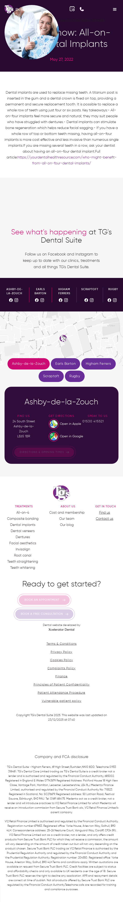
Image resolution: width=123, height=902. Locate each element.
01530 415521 (93, 421)
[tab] (28, 364)
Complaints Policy (61, 668)
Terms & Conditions (62, 643)
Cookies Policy (61, 660)
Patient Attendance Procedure (61, 692)
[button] (115, 9)
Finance (61, 676)
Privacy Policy (61, 652)
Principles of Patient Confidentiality (62, 684)
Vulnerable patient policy (61, 701)
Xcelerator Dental (61, 629)
